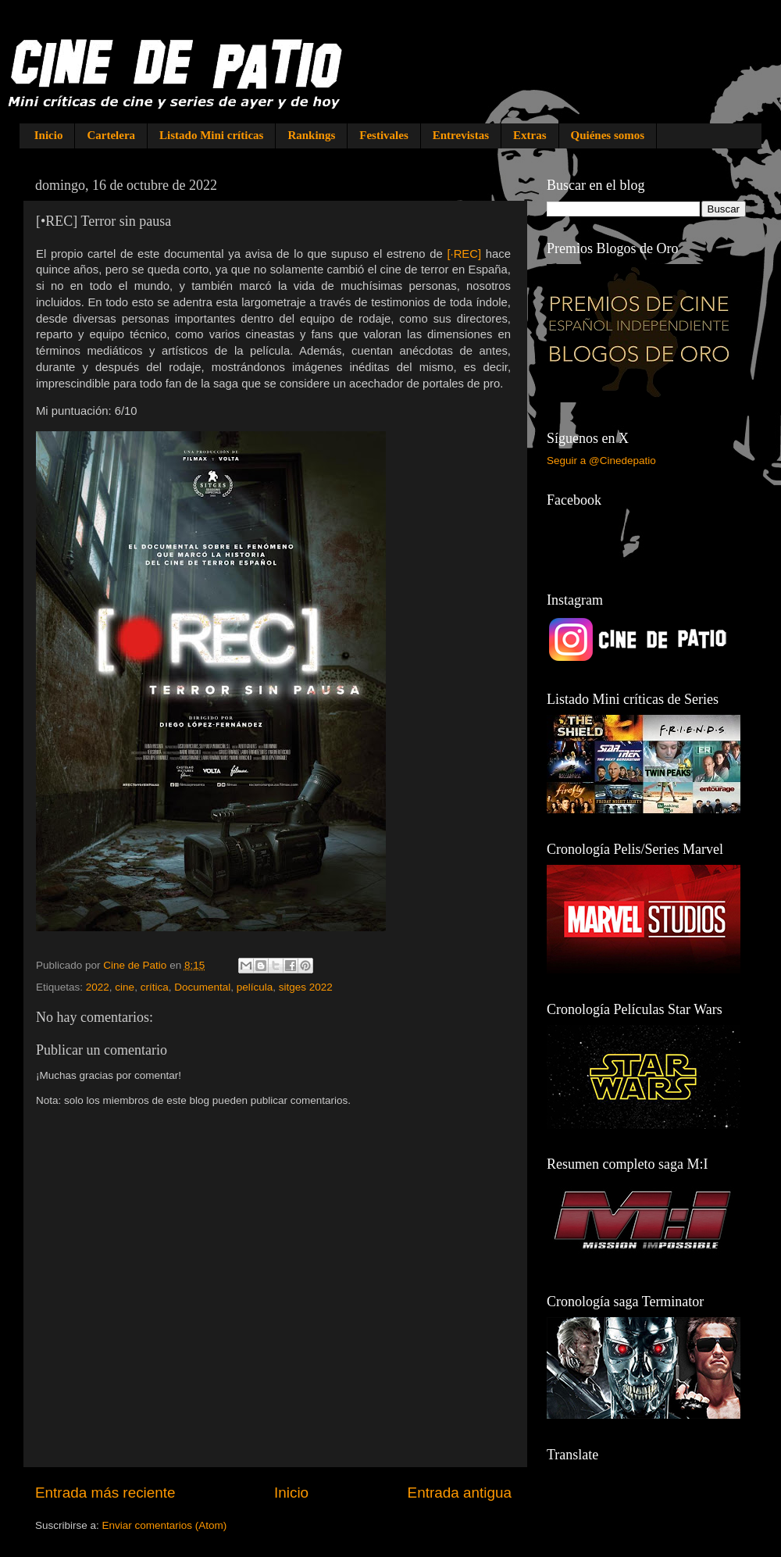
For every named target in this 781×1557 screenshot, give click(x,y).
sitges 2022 (306, 987)
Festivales (383, 135)
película (255, 987)
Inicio (48, 135)
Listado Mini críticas (211, 135)
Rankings (311, 135)
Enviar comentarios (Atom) (164, 1525)
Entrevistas (461, 135)
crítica (155, 987)
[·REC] (464, 254)
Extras (530, 135)
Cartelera (111, 135)
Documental (202, 987)
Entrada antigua (460, 1492)
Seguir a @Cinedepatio (601, 460)
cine (124, 987)
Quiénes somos (608, 135)
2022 (97, 987)
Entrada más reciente (105, 1492)
